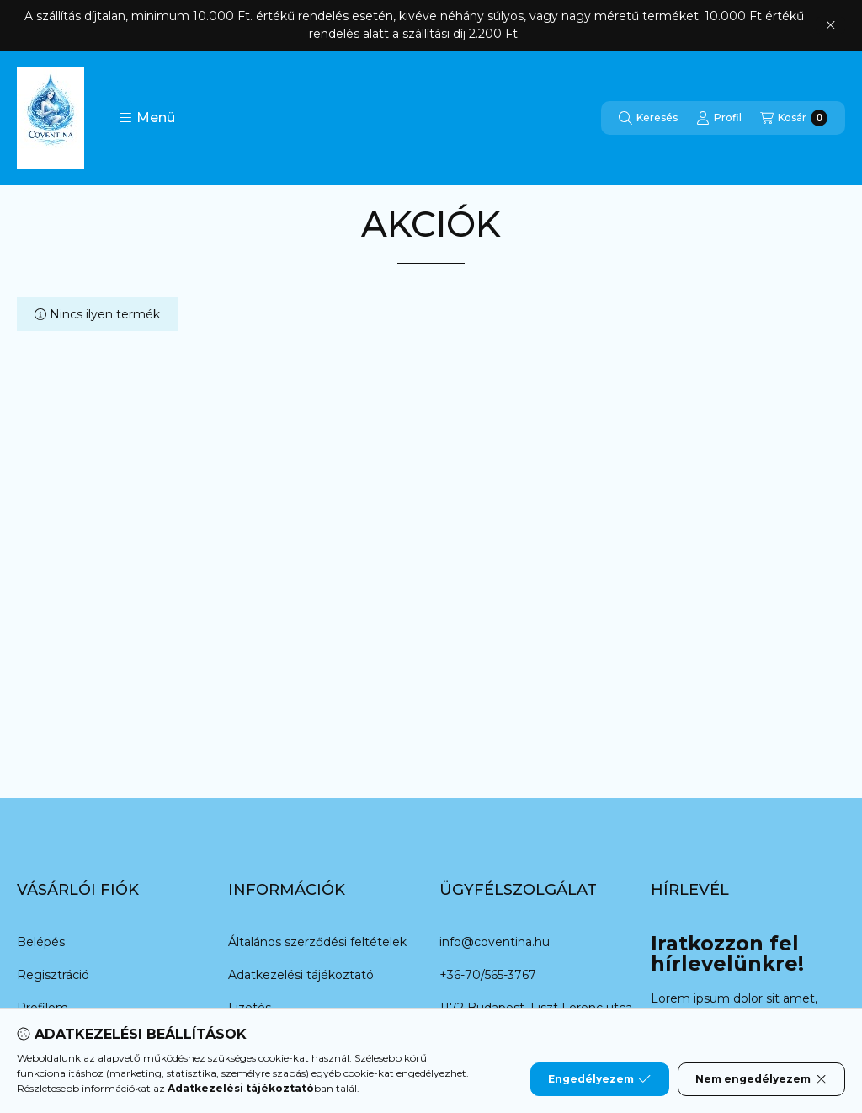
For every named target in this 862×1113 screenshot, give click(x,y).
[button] (147, 118)
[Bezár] (830, 25)
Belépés (41, 942)
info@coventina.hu (494, 942)
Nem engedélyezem (761, 1079)
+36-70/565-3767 (487, 974)
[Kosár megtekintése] (793, 118)
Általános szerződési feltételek (317, 942)
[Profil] (718, 118)
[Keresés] (648, 118)
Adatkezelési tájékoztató (301, 974)
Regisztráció (53, 974)
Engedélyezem (599, 1079)
